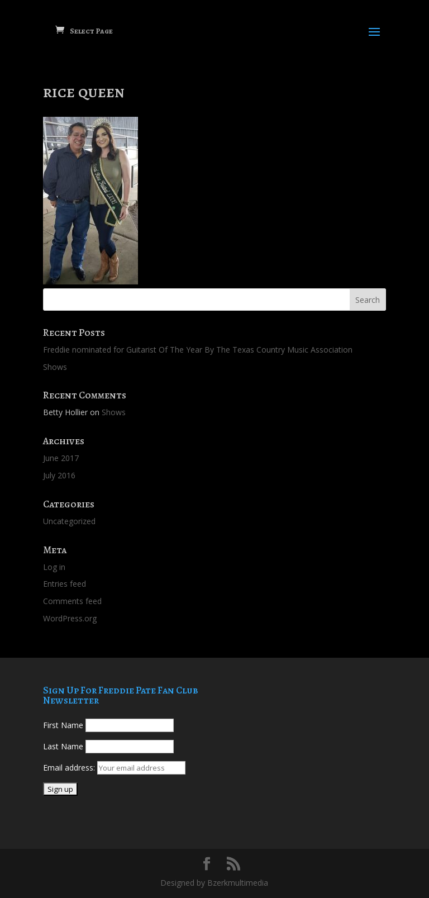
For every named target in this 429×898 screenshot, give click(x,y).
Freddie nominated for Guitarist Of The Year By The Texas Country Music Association (197, 349)
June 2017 (61, 458)
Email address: (70, 767)
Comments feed (72, 601)
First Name (63, 725)
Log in (54, 567)
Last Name (63, 746)
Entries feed (64, 583)
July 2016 (59, 475)
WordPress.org (70, 618)
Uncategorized (69, 521)
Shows (55, 367)
